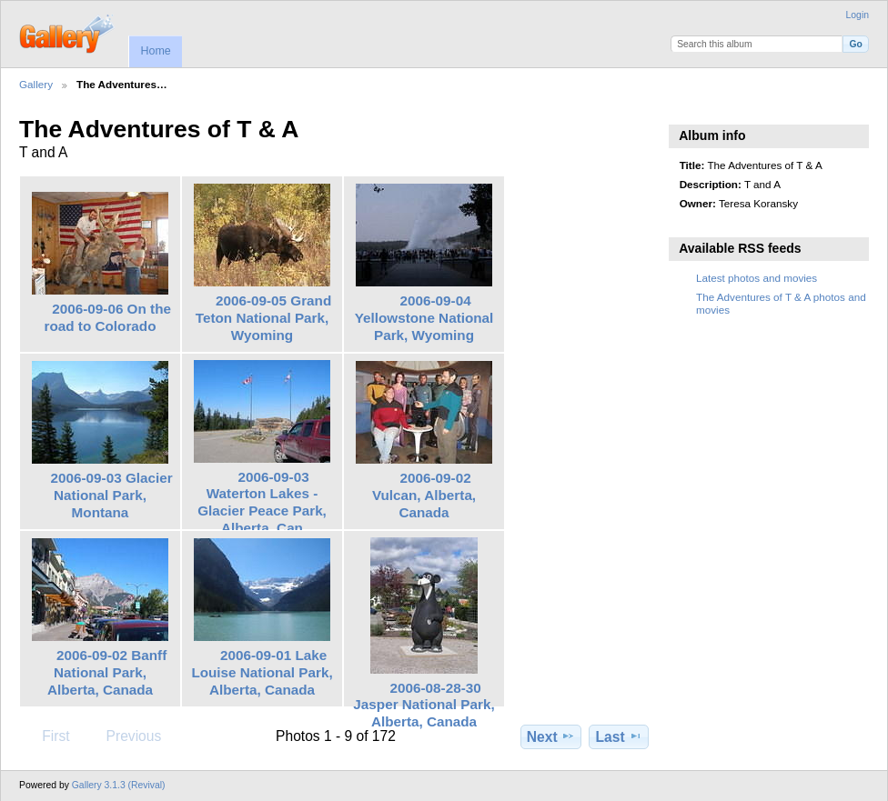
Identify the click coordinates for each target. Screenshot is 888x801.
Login (857, 15)
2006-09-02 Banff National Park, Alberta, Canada (106, 672)
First (47, 735)
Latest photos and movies (756, 278)
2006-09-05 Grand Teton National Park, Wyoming (264, 318)
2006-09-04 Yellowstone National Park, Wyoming (424, 318)
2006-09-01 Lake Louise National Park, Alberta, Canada (261, 672)
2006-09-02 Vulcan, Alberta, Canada (424, 495)
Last (619, 736)
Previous (124, 735)
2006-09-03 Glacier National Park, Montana (112, 495)
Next (551, 736)
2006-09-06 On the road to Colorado (108, 317)
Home (155, 51)
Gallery (36, 84)
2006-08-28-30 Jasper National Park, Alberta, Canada (423, 705)
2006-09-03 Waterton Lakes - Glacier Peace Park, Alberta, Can (262, 502)
